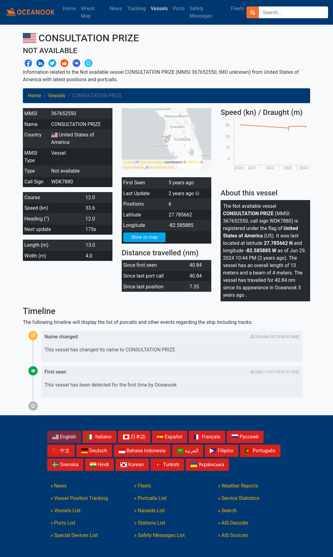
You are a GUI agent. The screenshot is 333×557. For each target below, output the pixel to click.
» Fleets (142, 486)
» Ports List (63, 523)
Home (69, 8)
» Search (227, 510)
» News (59, 486)
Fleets (237, 8)
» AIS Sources (233, 535)
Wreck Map (88, 12)
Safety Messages (201, 12)
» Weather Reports (238, 486)
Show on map (144, 237)
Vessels (159, 8)
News (116, 8)
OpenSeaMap (133, 167)
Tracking (136, 8)
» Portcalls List (150, 498)
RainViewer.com (162, 167)
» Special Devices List (74, 535)
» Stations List (149, 523)
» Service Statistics (238, 498)
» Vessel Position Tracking (79, 498)
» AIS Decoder (233, 523)
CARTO (193, 162)
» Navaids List (149, 510)
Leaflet (128, 162)
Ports (178, 8)
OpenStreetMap (152, 162)
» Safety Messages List (159, 535)
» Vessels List (66, 510)
